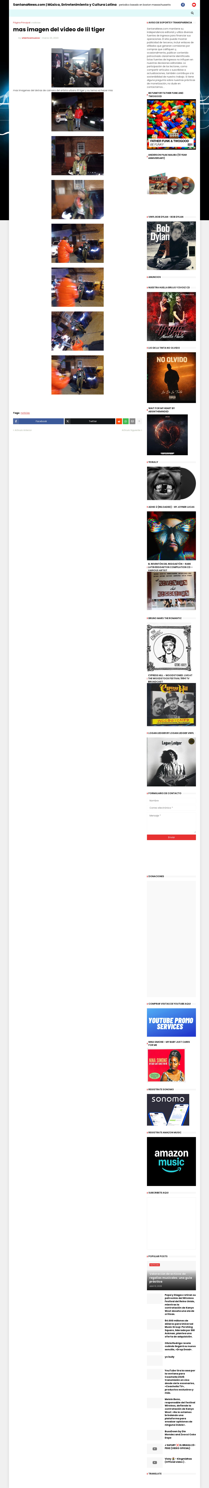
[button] (192, 13)
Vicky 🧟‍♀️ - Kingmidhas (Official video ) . (178, 1460)
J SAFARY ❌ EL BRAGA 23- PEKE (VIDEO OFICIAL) (180, 1447)
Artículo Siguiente (131, 430)
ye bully (169, 1356)
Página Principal (21, 22)
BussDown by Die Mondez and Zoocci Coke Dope (180, 1434)
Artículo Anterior (23, 430)
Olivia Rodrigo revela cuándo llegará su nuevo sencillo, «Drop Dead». (180, 1346)
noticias (36, 22)
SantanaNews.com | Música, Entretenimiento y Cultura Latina (65, 4)
